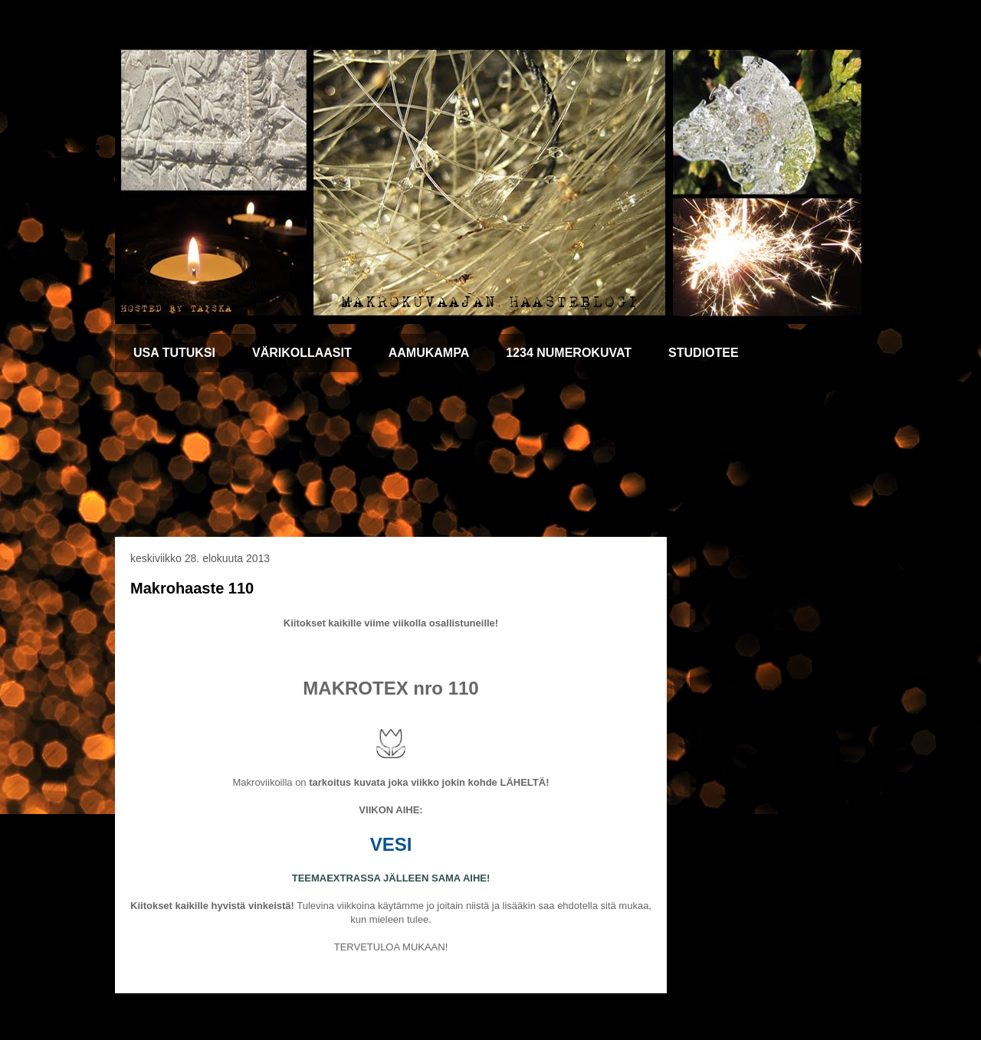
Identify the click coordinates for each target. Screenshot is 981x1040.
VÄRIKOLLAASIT (302, 352)
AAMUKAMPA (429, 352)
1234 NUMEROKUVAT (569, 352)
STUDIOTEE (703, 352)
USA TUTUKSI (174, 352)
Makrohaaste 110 (192, 588)
